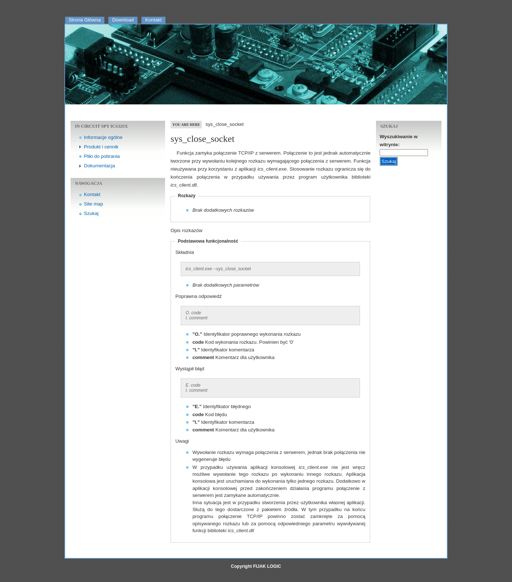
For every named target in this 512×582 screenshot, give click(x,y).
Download (122, 20)
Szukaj (91, 213)
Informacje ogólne (103, 137)
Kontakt (153, 20)
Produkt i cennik (101, 147)
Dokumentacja (99, 165)
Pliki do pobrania (102, 156)
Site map (93, 204)
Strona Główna (85, 20)
